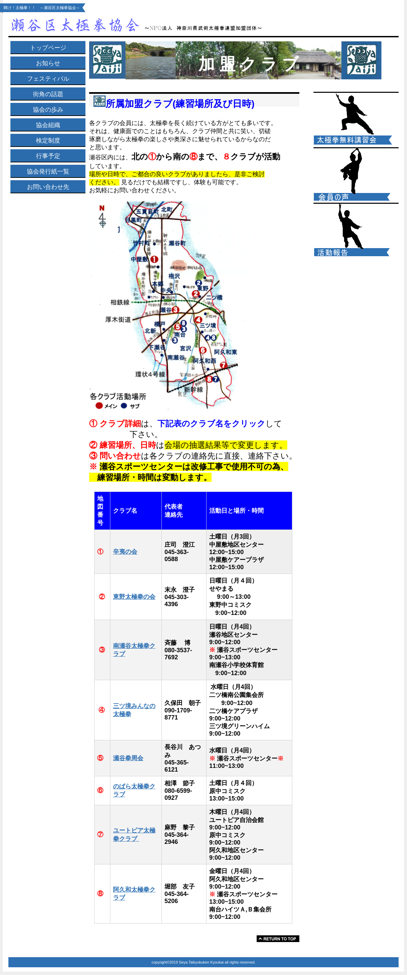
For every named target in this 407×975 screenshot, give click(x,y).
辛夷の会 (125, 551)
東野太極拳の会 (134, 596)
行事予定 (48, 156)
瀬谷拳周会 (128, 758)
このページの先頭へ (278, 938)
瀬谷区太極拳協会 (143, 24)
